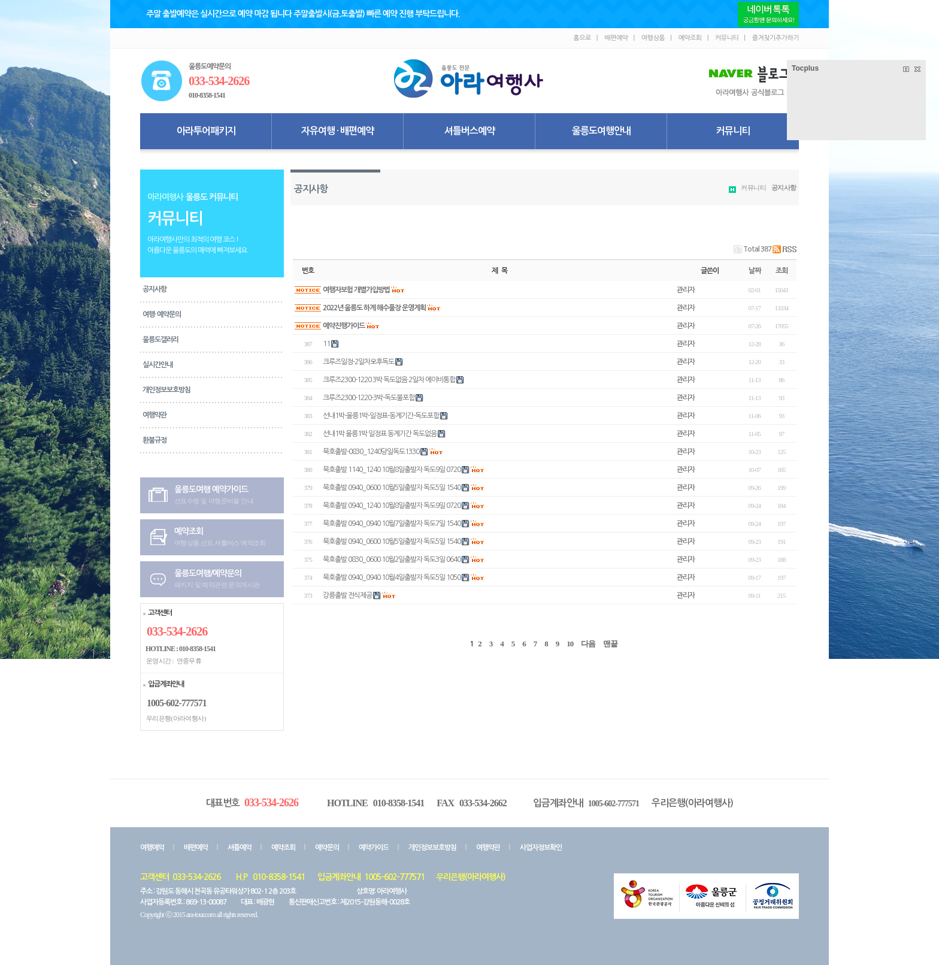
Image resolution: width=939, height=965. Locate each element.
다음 (588, 643)
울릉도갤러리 (160, 339)
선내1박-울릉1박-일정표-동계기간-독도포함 (381, 415)
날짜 (755, 270)
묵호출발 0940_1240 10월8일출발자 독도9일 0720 (392, 505)
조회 (781, 270)
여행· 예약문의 (162, 314)
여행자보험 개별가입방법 (356, 290)
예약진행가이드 (344, 325)
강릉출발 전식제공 (347, 595)
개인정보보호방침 (166, 390)
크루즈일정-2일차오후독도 (358, 361)
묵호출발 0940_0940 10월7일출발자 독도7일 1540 (392, 523)
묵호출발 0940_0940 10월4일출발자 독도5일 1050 (392, 577)
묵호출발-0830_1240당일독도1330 (371, 451)
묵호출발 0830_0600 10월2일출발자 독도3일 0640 (392, 559)
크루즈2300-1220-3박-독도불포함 (368, 397)
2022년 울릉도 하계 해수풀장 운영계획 (374, 307)
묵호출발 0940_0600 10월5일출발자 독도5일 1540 (392, 487)
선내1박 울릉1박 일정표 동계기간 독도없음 (380, 433)
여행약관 (154, 415)
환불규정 (154, 440)
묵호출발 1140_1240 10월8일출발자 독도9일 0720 (392, 469)
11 (326, 343)
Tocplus (805, 68)
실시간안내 (157, 364)
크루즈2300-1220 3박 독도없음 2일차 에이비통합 (389, 379)
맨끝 (610, 643)
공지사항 (154, 289)
